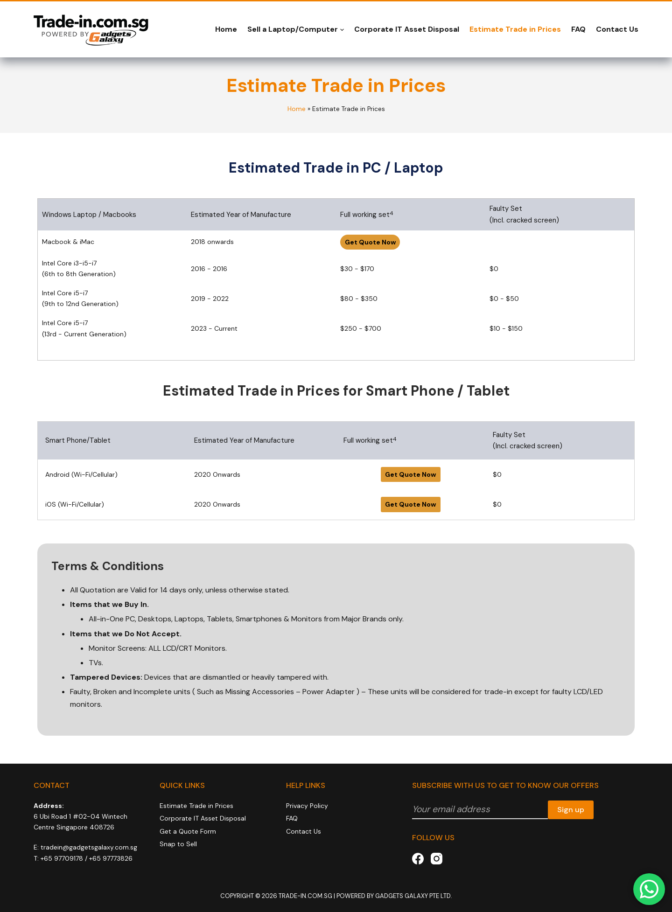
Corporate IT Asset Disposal (406, 29)
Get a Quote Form (188, 831)
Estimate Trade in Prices (515, 29)
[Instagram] (436, 858)
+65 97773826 (111, 858)
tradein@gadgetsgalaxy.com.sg (89, 847)
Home (226, 29)
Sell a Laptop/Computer (295, 29)
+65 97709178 (62, 858)
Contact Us (617, 29)
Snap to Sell (178, 844)
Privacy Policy (307, 805)
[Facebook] (418, 858)
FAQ (578, 29)
